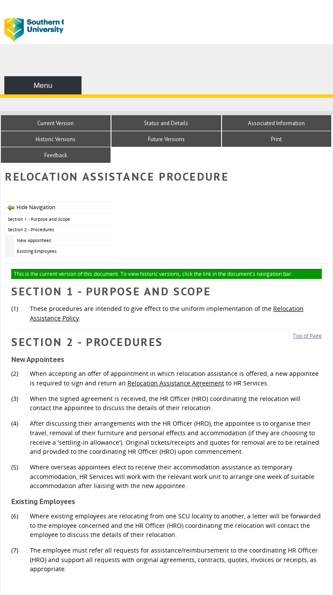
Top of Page (307, 336)
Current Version (55, 123)
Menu (42, 85)
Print (276, 139)
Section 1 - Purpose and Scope (39, 219)
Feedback (55, 155)
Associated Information (276, 123)
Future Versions (166, 139)
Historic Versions (55, 139)
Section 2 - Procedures (31, 229)
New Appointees (34, 240)
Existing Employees (37, 251)
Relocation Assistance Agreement (175, 383)
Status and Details (166, 123)
